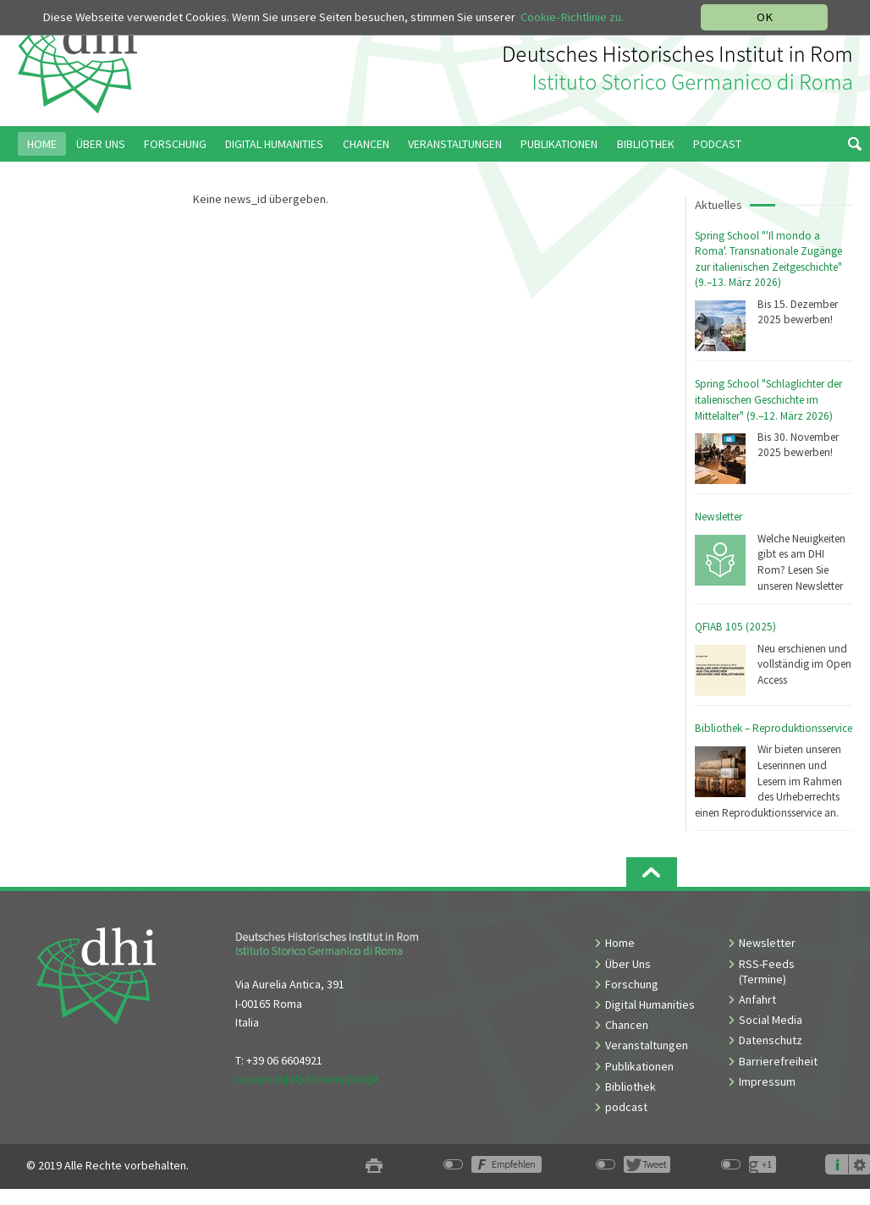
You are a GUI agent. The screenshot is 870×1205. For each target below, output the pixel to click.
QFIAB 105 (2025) (735, 626)
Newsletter (718, 516)
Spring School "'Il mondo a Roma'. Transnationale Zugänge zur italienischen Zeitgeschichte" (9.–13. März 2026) (768, 259)
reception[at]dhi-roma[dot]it (306, 1079)
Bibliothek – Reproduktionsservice (773, 728)
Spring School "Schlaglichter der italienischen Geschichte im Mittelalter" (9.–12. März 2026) (768, 399)
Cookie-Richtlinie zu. (572, 17)
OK (765, 17)
